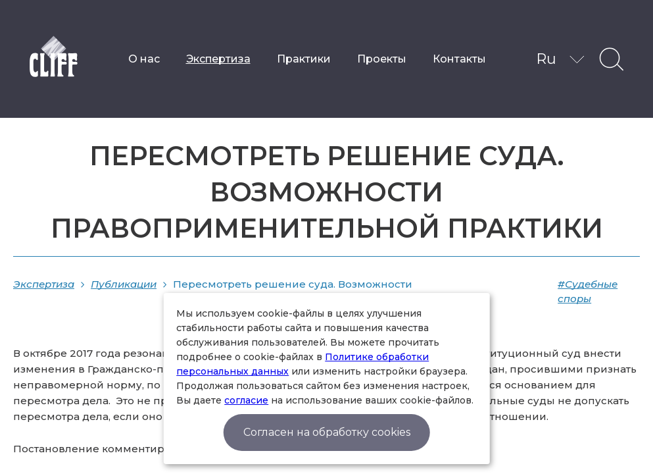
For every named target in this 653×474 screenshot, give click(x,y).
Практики (304, 59)
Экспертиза (218, 59)
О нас (144, 59)
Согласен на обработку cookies (326, 432)
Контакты (459, 59)
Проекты (381, 59)
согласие (246, 400)
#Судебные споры (587, 291)
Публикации (124, 284)
